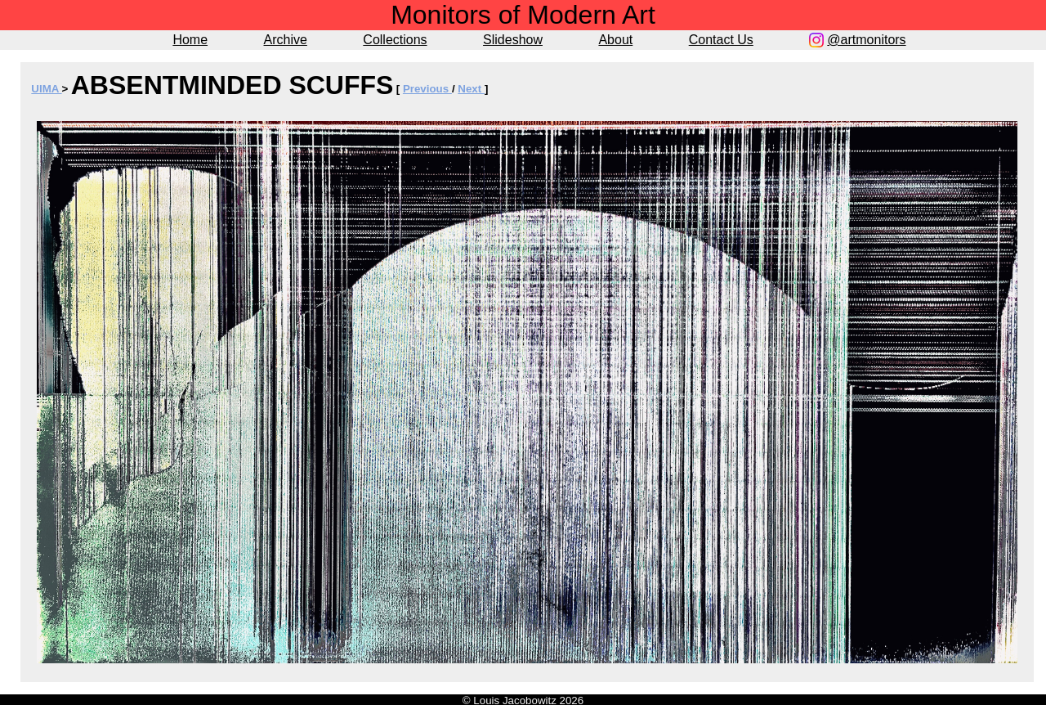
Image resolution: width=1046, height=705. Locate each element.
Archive (285, 40)
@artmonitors (866, 40)
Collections (395, 40)
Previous (427, 89)
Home (190, 40)
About (615, 40)
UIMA (46, 89)
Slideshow (513, 40)
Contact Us (721, 40)
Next (471, 89)
